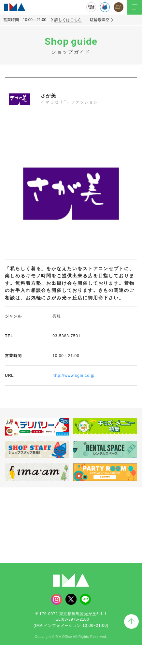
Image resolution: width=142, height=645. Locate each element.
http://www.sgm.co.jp (73, 375)
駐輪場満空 (99, 20)
